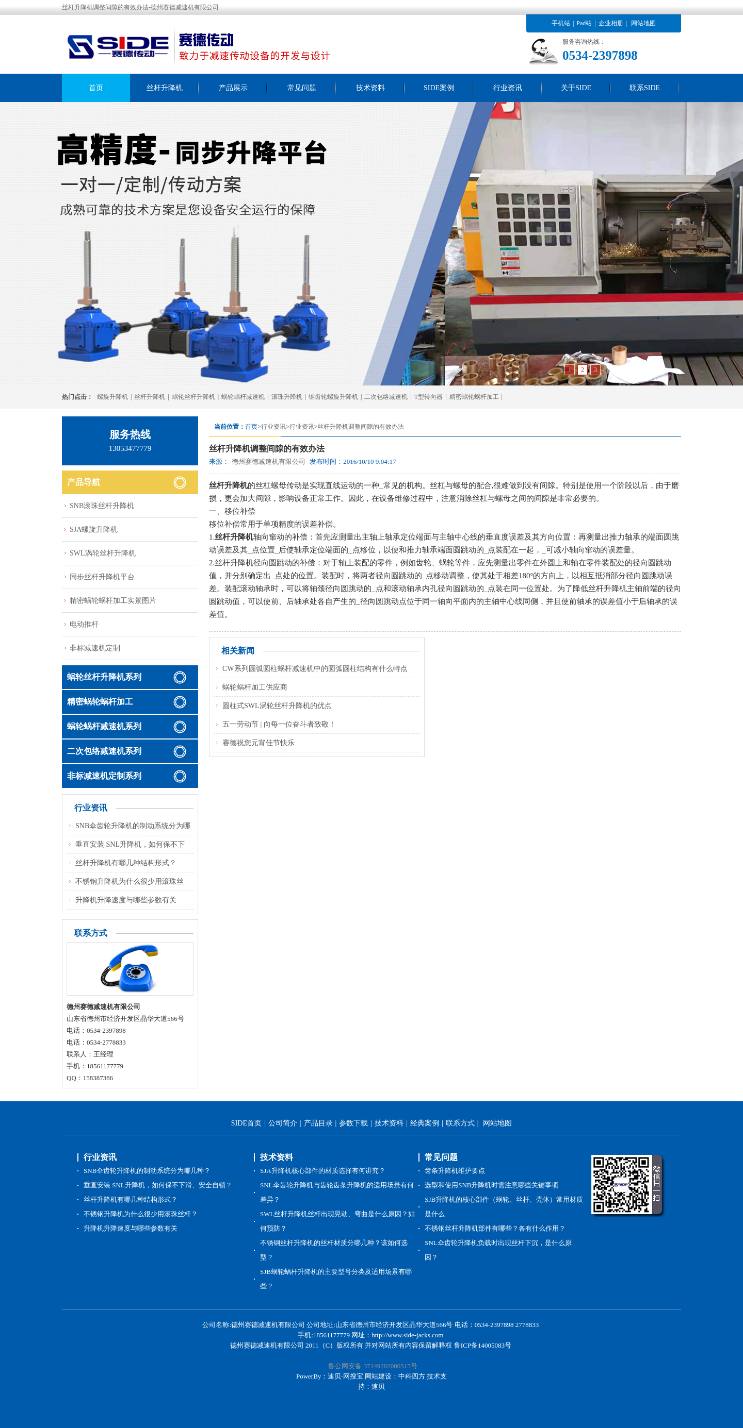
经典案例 (424, 1123)
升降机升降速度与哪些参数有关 (125, 900)
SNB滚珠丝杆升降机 (102, 506)
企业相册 (611, 23)
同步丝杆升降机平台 (102, 577)
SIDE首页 (246, 1123)
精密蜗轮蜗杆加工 (474, 396)
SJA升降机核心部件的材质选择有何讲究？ (322, 1170)
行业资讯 (507, 88)
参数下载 (353, 1123)
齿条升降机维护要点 (455, 1170)
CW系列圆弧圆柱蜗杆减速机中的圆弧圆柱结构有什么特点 (315, 669)
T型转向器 (428, 396)
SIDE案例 (439, 88)
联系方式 (460, 1123)
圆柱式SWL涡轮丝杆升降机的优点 (277, 706)
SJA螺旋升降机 (94, 529)
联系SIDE (644, 88)
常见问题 (301, 88)
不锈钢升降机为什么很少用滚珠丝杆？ (141, 1214)
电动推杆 (84, 624)
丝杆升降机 (165, 88)
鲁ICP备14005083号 (482, 1345)
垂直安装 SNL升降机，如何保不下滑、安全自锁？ (158, 1185)
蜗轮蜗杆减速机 (243, 396)
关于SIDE (576, 88)
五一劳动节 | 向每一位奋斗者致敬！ (279, 724)
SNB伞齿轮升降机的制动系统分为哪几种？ (147, 1170)
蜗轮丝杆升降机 (193, 396)
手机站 (561, 23)
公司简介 (282, 1123)
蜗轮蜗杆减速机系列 (104, 726)
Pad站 (584, 23)
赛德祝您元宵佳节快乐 (258, 743)
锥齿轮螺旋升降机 (333, 396)
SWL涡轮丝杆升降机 (103, 553)
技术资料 (370, 88)
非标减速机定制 (95, 648)
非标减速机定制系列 (104, 775)
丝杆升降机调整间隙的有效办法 (360, 426)
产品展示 (233, 88)
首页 (96, 88)
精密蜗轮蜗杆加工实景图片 (113, 600)
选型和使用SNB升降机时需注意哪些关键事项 (491, 1185)
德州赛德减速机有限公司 (268, 461)
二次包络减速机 (386, 396)
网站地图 (643, 23)
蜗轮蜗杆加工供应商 (254, 687)
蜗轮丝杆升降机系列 (104, 677)
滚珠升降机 (286, 396)
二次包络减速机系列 (104, 751)
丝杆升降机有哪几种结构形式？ (125, 863)
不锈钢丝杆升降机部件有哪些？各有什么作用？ (495, 1228)
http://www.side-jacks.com (407, 1335)
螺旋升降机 (112, 396)
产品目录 (318, 1123)
